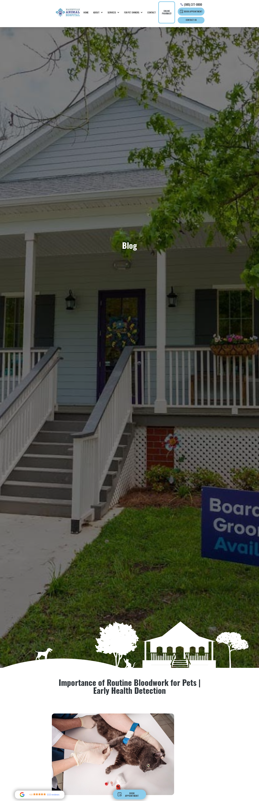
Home (86, 12)
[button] (98, 12)
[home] (68, 12)
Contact (151, 12)
